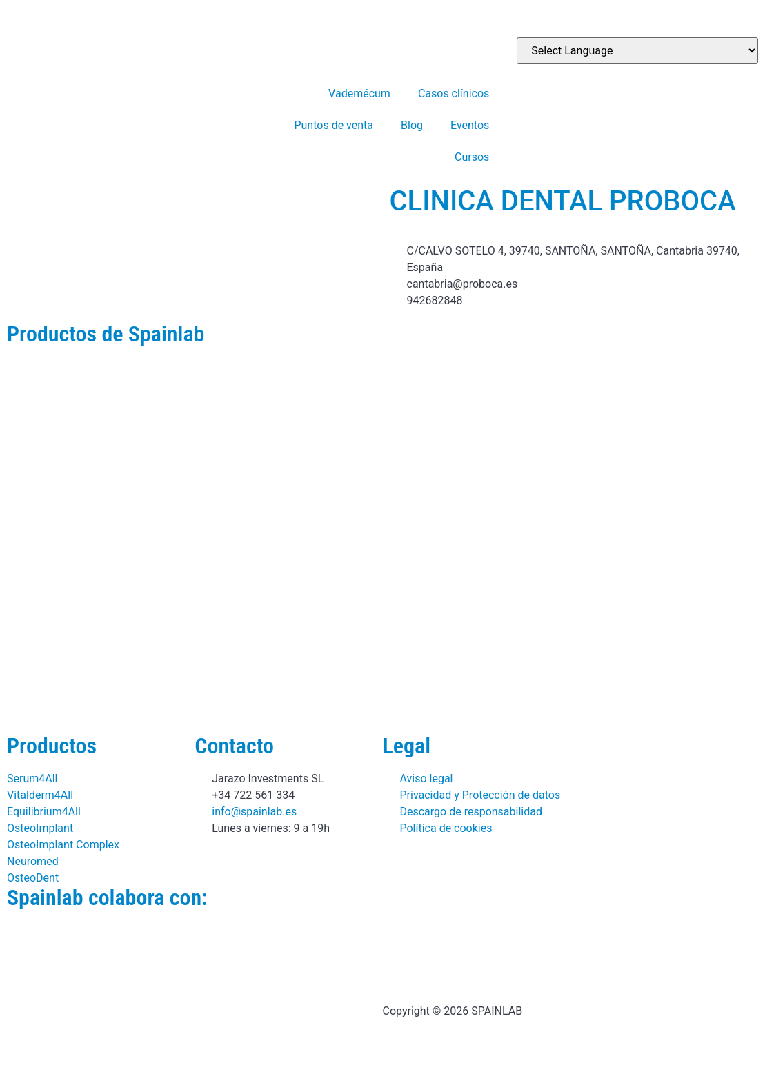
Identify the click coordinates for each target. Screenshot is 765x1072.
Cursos (472, 156)
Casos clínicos (453, 93)
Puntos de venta (333, 125)
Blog (412, 125)
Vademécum (359, 93)
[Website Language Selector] (637, 50)
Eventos (469, 125)
